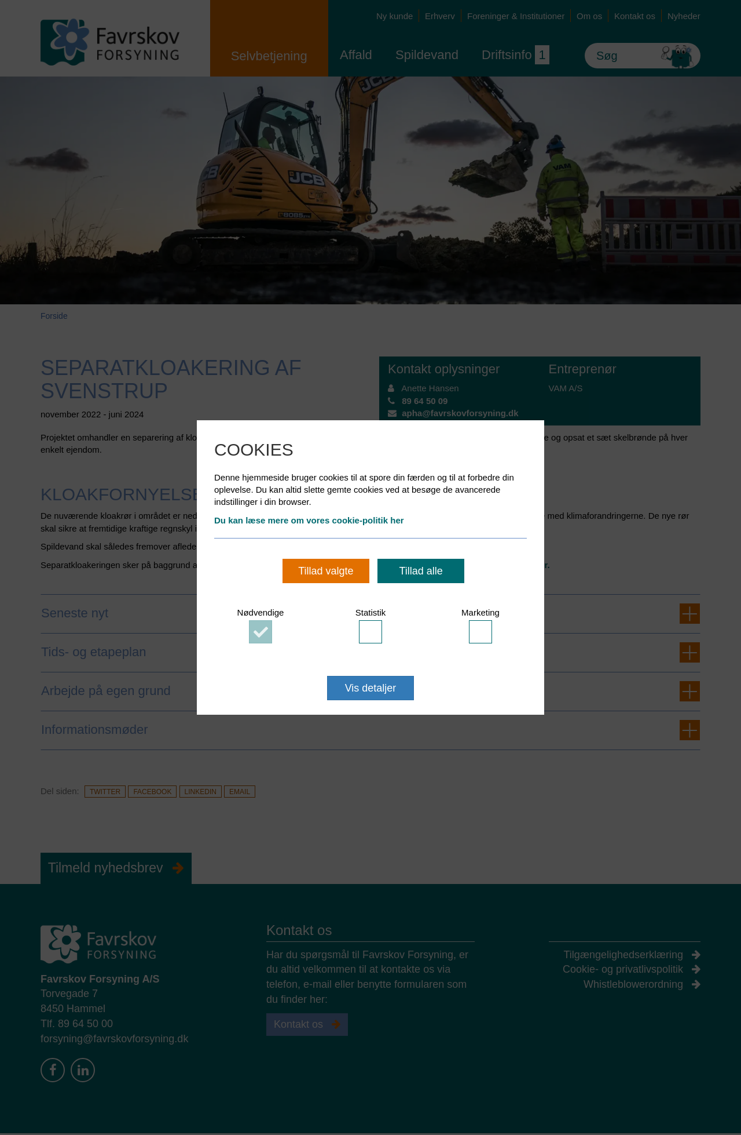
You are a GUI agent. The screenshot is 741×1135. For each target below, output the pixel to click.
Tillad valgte (325, 571)
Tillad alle (420, 571)
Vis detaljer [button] (371, 688)
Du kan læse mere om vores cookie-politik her (309, 520)
